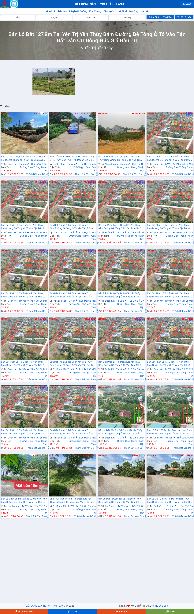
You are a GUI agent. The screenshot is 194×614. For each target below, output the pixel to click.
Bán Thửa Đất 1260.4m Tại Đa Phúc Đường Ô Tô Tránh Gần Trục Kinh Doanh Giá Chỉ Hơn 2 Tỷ (72, 158)
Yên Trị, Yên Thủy (98, 48)
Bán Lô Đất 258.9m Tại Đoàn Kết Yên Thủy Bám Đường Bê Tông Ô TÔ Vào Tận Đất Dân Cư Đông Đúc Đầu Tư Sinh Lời (169, 432)
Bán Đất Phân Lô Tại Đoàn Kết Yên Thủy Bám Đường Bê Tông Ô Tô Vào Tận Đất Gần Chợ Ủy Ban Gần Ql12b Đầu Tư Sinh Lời (170, 158)
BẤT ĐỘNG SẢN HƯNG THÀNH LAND (45, 605)
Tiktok (72, 611)
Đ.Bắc (37, 113)
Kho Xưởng (95, 11)
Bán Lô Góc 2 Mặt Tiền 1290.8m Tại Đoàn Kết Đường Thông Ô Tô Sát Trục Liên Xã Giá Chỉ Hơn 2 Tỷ (23, 158)
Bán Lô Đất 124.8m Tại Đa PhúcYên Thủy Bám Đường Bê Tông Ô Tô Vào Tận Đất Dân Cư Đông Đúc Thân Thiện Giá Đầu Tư (121, 500)
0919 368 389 (160, 605)
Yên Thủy (5, 113)
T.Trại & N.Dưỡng (78, 11)
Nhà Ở (49, 11)
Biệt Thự (134, 11)
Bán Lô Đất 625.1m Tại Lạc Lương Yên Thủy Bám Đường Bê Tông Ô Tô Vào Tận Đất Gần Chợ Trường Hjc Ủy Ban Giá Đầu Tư (24, 500)
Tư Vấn (24, 164)
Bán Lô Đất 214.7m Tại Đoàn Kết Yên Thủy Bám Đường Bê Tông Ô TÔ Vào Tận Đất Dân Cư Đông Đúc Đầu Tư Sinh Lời (120, 432)
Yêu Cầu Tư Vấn (184, 17)
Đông (135, 113)
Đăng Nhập (187, 4)
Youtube (121, 611)
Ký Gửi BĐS (153, 17)
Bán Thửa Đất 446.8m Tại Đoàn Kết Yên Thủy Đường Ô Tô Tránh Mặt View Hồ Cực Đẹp (72, 500)
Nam (185, 319)
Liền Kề (145, 11)
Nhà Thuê (122, 11)
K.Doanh (79, 113)
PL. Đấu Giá (60, 11)
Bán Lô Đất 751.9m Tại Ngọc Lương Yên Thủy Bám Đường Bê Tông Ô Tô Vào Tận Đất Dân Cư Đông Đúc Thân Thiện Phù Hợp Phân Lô (121, 158)
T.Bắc (87, 113)
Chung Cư (109, 11)
